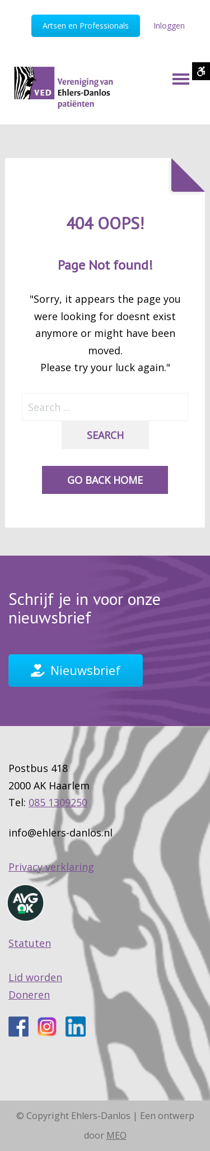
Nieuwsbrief (85, 670)
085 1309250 (58, 802)
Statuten (29, 943)
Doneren (29, 994)
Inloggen (169, 25)
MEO (116, 1135)
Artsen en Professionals (86, 25)
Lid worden (35, 977)
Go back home (105, 480)
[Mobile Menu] (181, 79)
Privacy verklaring (51, 866)
